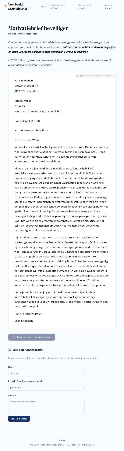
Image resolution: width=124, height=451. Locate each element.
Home (44, 6)
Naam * (12, 367)
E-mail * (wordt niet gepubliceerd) (25, 381)
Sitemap (62, 440)
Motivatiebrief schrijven (85, 6)
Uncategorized (30, 33)
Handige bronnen (108, 6)
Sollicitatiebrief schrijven (58, 6)
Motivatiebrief (15, 33)
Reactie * (12, 395)
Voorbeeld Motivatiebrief (15, 6)
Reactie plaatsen (19, 418)
